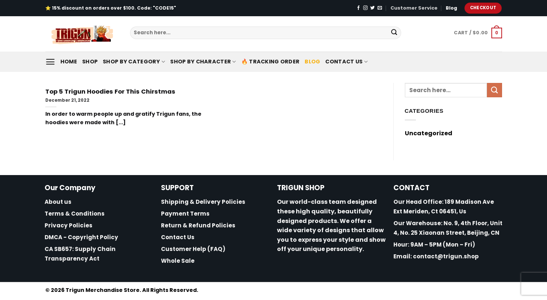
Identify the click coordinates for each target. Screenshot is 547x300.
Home (68, 61)
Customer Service (414, 8)
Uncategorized (428, 133)
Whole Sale (177, 261)
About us (58, 202)
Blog (451, 8)
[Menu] (50, 61)
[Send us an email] (380, 8)
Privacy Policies (68, 225)
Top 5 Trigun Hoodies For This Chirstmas (110, 92)
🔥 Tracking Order (270, 61)
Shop (90, 61)
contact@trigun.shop (446, 256)
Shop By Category (134, 61)
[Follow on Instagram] (365, 8)
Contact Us (346, 61)
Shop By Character (203, 61)
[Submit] (394, 33)
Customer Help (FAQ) (193, 249)
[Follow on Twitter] (372, 8)
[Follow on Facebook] (358, 8)
